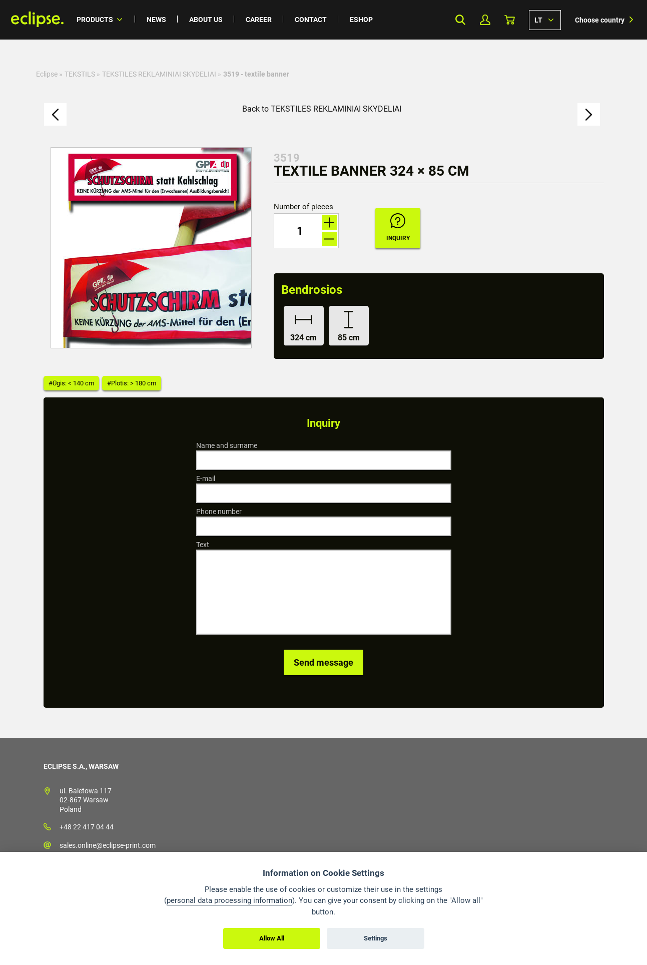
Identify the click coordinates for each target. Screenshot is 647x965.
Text (202, 544)
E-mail (205, 478)
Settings (375, 938)
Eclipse (47, 74)
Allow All (271, 938)
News (156, 20)
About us (206, 20)
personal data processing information (229, 900)
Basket (509, 20)
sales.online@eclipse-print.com (108, 845)
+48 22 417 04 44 (87, 827)
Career (259, 20)
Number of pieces (303, 207)
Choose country (599, 20)
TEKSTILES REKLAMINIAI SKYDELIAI (159, 74)
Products (95, 20)
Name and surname (226, 445)
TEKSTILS (80, 74)
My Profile (485, 20)
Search (460, 20)
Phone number (219, 511)
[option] (151, 247)
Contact (311, 20)
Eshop (361, 20)
